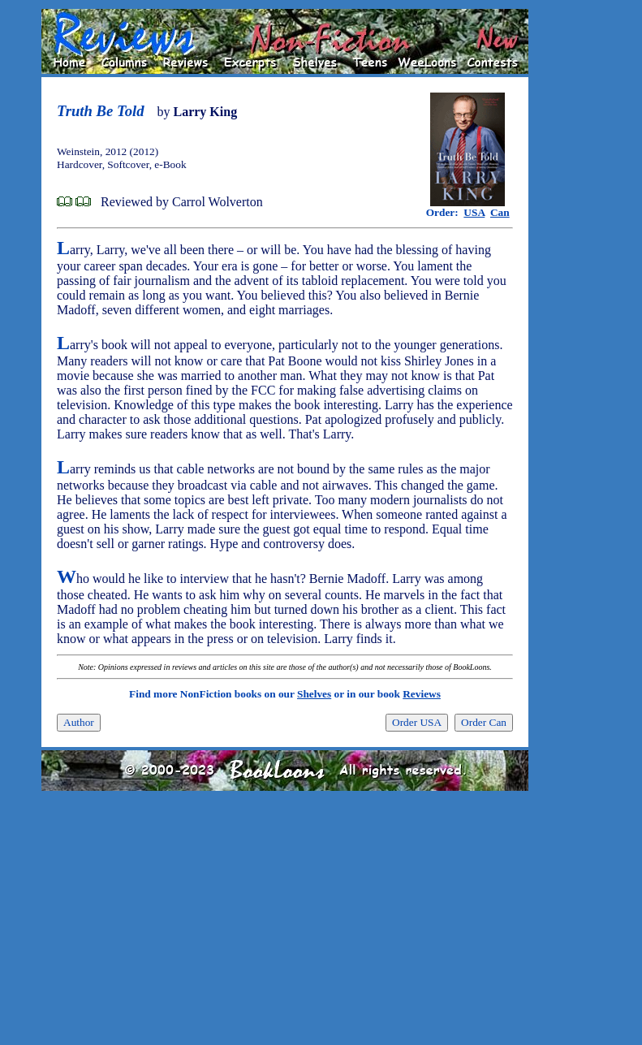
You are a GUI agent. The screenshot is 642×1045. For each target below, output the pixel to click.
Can (500, 212)
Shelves (314, 694)
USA (474, 212)
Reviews (422, 694)
